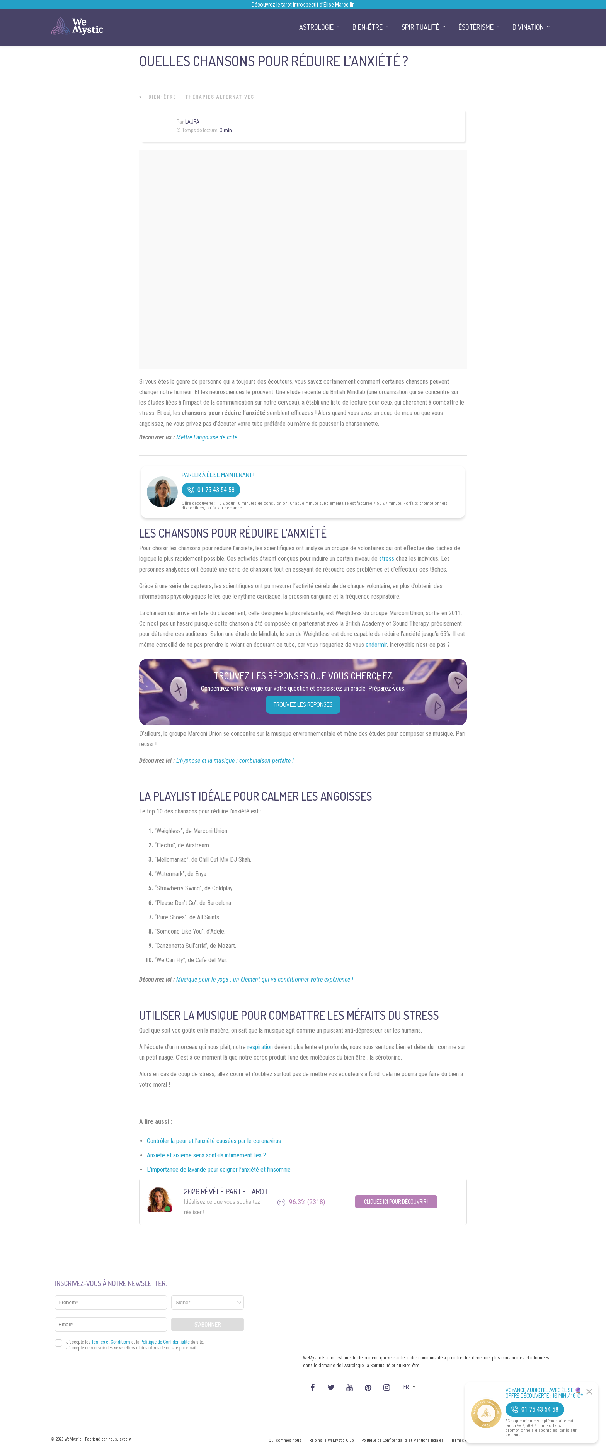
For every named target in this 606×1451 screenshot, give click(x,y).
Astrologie (316, 27)
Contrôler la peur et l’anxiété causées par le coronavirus (214, 1141)
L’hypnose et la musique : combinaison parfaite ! (235, 760)
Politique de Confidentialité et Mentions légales (402, 1440)
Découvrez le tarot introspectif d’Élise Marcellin (303, 5)
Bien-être (162, 97)
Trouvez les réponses (303, 704)
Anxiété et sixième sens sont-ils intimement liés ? (206, 1155)
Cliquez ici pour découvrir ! (396, 1201)
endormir (376, 644)
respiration (260, 1047)
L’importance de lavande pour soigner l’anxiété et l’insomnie (219, 1169)
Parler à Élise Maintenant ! (218, 475)
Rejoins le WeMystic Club (331, 1440)
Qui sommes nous (285, 1440)
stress (386, 558)
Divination (528, 27)
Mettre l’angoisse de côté (206, 437)
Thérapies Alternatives (220, 97)
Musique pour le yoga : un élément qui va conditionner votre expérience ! (264, 979)
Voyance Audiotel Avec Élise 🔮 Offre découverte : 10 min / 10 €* (544, 1393)
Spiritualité (420, 27)
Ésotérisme (476, 27)
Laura (192, 121)
